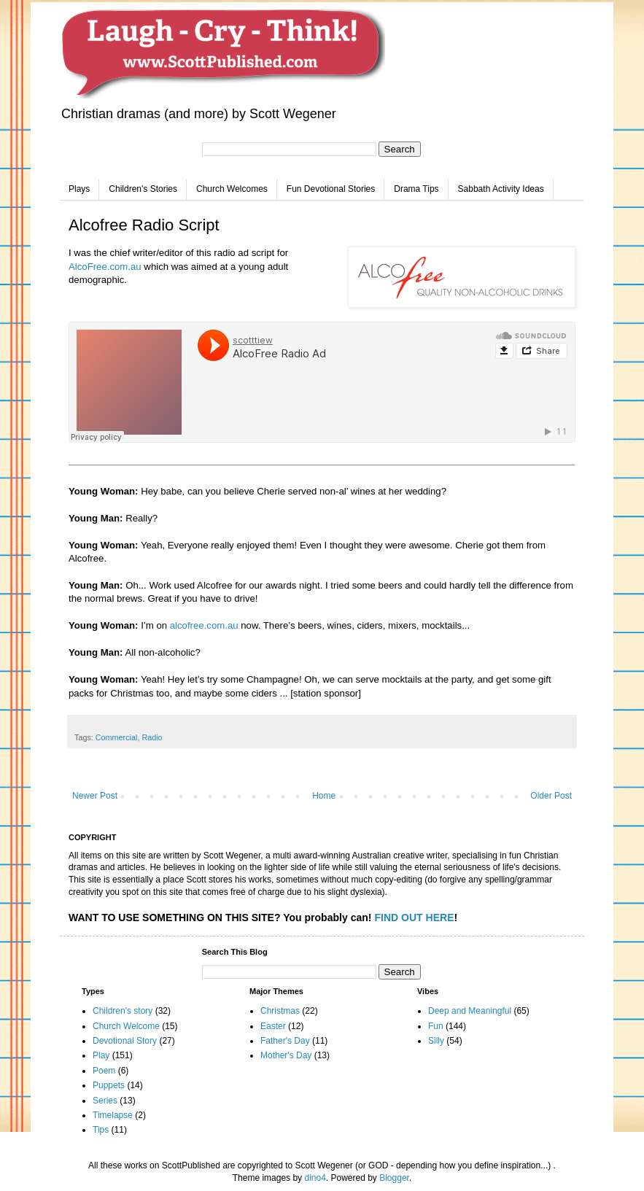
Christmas (280, 1011)
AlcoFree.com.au (105, 266)
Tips (101, 1130)
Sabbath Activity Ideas (501, 189)
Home (323, 796)
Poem (104, 1071)
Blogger (394, 1178)
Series (105, 1100)
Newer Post (94, 796)
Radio (151, 737)
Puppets (109, 1085)
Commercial (117, 737)
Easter (273, 1026)
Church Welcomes (232, 189)
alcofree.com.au (204, 625)
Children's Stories (143, 189)
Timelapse (113, 1115)
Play (101, 1055)
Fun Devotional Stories (331, 189)
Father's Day (285, 1041)
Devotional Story (125, 1041)
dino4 (314, 1178)
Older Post (551, 796)
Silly (436, 1041)
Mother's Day (285, 1055)
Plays (79, 189)
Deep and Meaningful (469, 1011)
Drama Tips (416, 189)
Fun (435, 1026)
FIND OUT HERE (414, 917)
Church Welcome (126, 1026)
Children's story (122, 1011)
